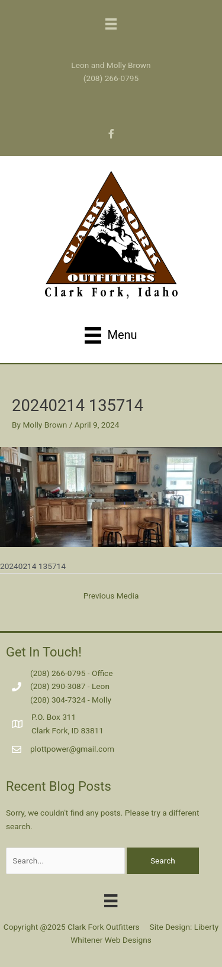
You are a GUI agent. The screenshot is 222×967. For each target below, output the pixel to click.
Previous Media (111, 595)
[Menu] (111, 900)
